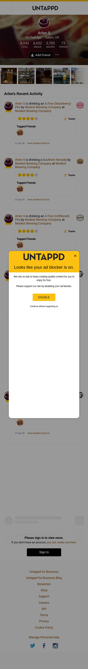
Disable (44, 297)
